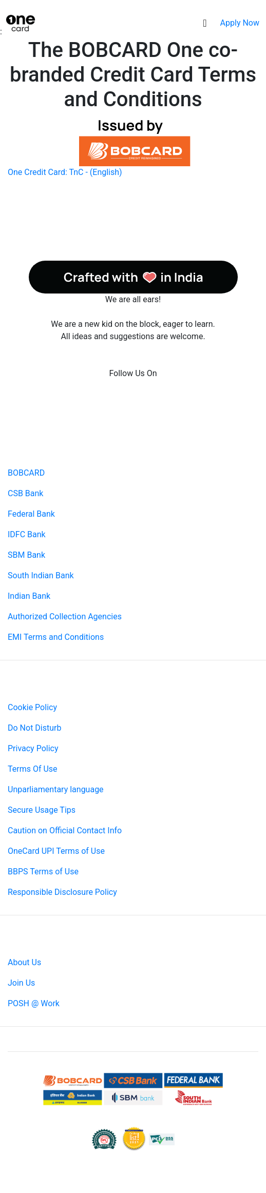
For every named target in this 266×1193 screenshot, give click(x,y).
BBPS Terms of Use (43, 871)
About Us (24, 962)
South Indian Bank (41, 575)
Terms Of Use (33, 769)
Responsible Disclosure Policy (62, 892)
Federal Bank (31, 514)
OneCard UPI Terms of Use (56, 851)
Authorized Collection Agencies (65, 616)
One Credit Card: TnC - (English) (65, 172)
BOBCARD (26, 473)
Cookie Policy (32, 707)
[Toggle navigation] (204, 23)
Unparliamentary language (56, 789)
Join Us (21, 983)
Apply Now (239, 23)
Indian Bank (29, 596)
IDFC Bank (27, 534)
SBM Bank (26, 555)
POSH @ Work (34, 1003)
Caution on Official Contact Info (65, 830)
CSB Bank (25, 493)
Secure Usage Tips (41, 810)
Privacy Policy (33, 748)
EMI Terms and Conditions (56, 637)
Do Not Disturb (34, 728)
